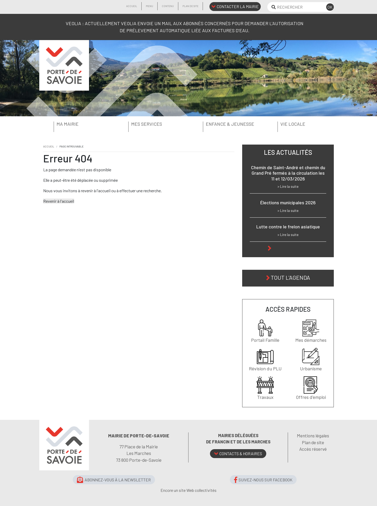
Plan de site (190, 6)
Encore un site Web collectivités (188, 490)
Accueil (131, 6)
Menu (149, 6)
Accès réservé (313, 449)
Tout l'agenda (290, 277)
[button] (76, 124)
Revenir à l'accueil (58, 201)
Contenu (168, 6)
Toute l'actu (290, 247)
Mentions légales (313, 435)
